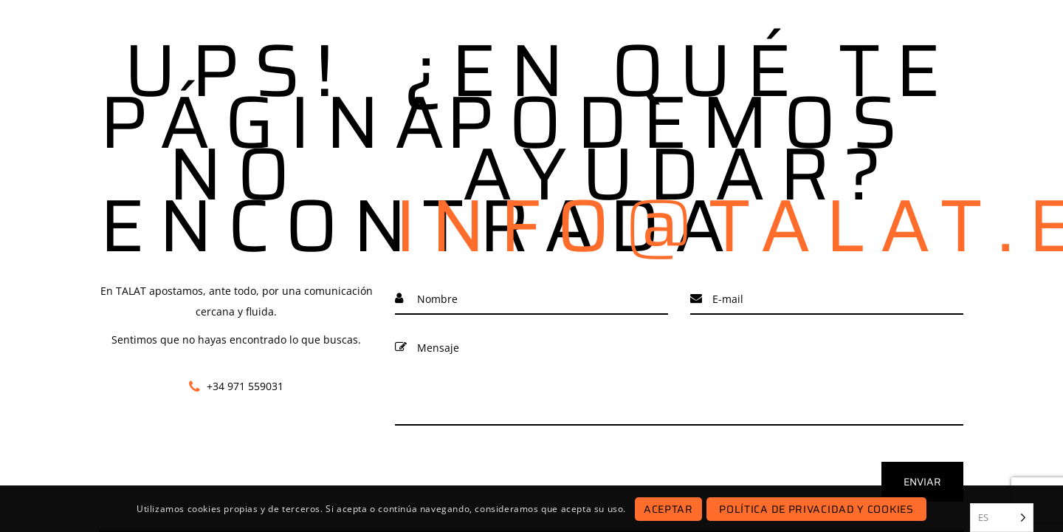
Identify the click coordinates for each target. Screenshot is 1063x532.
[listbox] (1001, 517)
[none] (1001, 517)
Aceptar (668, 509)
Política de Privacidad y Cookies (816, 509)
